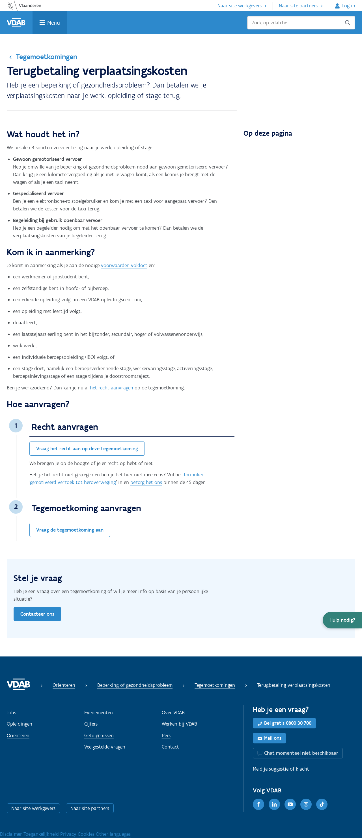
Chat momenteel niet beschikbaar (301, 753)
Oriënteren (64, 685)
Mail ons (272, 738)
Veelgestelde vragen (104, 747)
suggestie (278, 769)
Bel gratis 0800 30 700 (287, 723)
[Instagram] (306, 804)
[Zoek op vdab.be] (301, 22)
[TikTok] (321, 804)
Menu (53, 22)
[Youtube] (290, 804)
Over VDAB (173, 712)
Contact (170, 747)
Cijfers (91, 724)
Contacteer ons (37, 614)
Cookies (87, 834)
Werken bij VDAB (179, 724)
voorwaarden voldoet (124, 265)
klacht (302, 769)
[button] (342, 620)
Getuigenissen (99, 735)
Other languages (113, 834)
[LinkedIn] (274, 804)
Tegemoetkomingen (46, 56)
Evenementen (98, 712)
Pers (166, 735)
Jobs (11, 712)
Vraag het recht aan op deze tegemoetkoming (87, 448)
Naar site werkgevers (239, 6)
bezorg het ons (146, 482)
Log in (348, 6)
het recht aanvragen (111, 388)
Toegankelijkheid (41, 834)
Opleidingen (19, 724)
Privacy (69, 834)
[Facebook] (258, 804)
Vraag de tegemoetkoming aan (70, 530)
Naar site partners (298, 6)
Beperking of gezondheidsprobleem (135, 685)
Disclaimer (11, 834)
